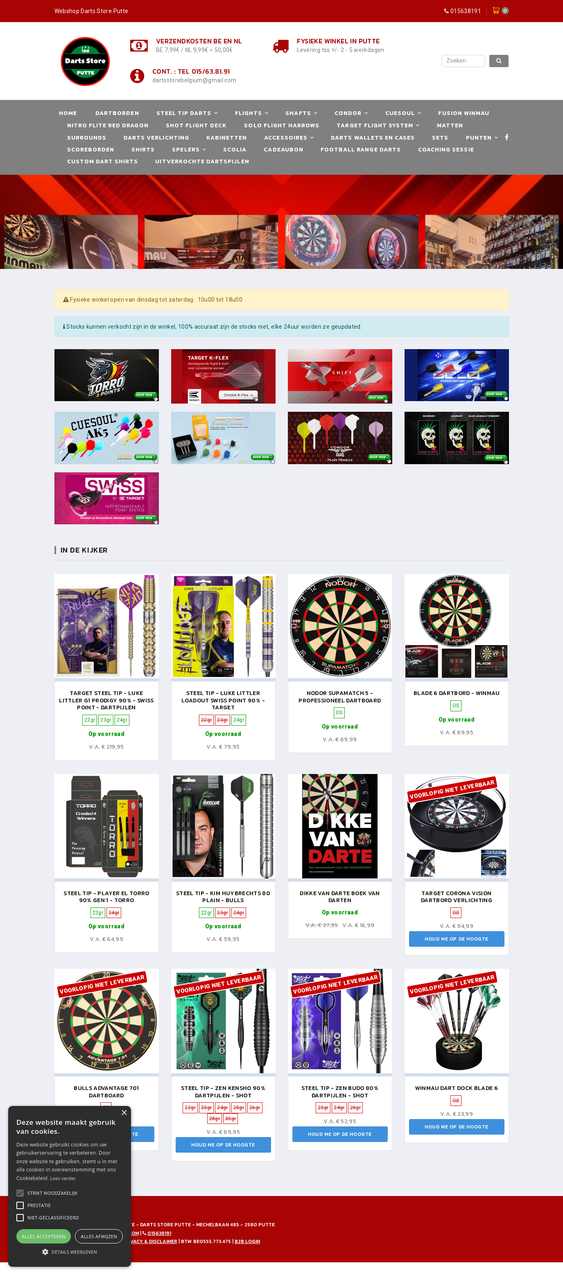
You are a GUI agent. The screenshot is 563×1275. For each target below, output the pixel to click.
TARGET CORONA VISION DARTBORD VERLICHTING (456, 897)
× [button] (124, 1113)
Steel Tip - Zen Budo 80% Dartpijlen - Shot (339, 1092)
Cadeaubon (283, 149)
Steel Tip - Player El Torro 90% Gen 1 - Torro (106, 897)
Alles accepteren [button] (44, 1236)
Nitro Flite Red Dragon (108, 125)
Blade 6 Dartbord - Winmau (457, 693)
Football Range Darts (361, 149)
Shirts (143, 149)
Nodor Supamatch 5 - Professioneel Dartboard (339, 697)
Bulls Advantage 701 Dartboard (106, 1092)
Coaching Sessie (446, 149)
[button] (52, 1193)
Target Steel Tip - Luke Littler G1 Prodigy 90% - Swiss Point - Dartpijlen (106, 700)
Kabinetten (226, 137)
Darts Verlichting (156, 137)
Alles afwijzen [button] (99, 1236)
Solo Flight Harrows (281, 125)
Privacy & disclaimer (149, 1241)
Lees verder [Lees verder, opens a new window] (63, 1178)
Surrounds (86, 137)
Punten (479, 137)
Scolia (234, 149)
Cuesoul (400, 113)
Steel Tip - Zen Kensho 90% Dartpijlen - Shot (223, 1092)
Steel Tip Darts (184, 113)
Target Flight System (375, 125)
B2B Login (247, 1241)
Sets (440, 137)
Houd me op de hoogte (456, 939)
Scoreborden (91, 149)
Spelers (185, 149)
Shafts (298, 113)
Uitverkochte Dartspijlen (202, 161)
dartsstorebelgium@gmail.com (194, 80)
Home (68, 113)
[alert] (69, 1186)
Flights (248, 113)
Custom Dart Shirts (102, 161)
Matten (450, 125)
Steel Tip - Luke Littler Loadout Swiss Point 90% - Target (223, 700)
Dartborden (117, 113)
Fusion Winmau (463, 113)
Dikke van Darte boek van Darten (340, 897)
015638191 (465, 11)
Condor (348, 113)
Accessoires (286, 137)
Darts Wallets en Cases (373, 137)
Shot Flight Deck (196, 125)
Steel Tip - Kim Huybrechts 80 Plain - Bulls (223, 897)
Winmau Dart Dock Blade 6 (456, 1088)
